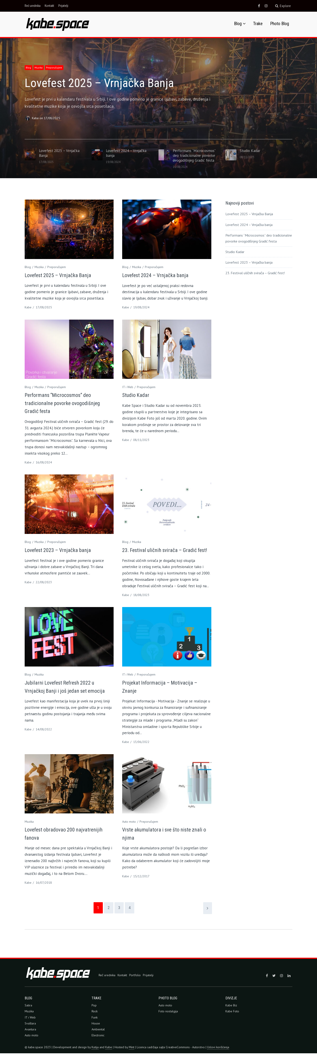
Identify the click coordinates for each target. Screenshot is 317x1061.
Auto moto (129, 829)
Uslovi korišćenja (218, 1055)
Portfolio (135, 983)
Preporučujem (58, 67)
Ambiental (98, 1037)
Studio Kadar (136, 394)
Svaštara (30, 1031)
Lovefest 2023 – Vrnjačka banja (61, 549)
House (96, 1031)
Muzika (41, 67)
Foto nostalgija (168, 1019)
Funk (95, 1025)
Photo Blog (279, 23)
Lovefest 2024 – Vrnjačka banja (158, 275)
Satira (28, 1013)
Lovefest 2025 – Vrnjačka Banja (113, 82)
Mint (131, 1055)
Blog (238, 23)
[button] (58, 23)
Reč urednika (33, 5)
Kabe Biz (231, 1013)
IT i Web (127, 387)
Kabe (36, 118)
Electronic (98, 1043)
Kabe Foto (232, 1019)
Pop (94, 1013)
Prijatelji (63, 5)
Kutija (95, 1055)
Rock (95, 1019)
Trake (258, 23)
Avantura (30, 1037)
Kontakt (49, 5)
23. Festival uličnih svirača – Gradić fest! (255, 272)
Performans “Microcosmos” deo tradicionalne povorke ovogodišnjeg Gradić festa (65, 402)
